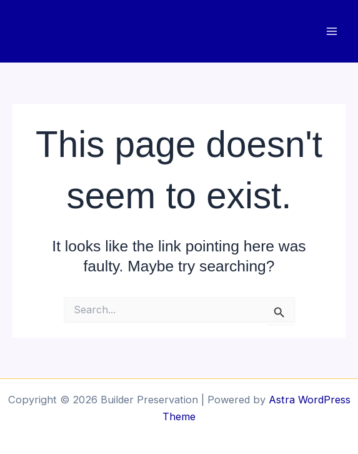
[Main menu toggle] (331, 32)
